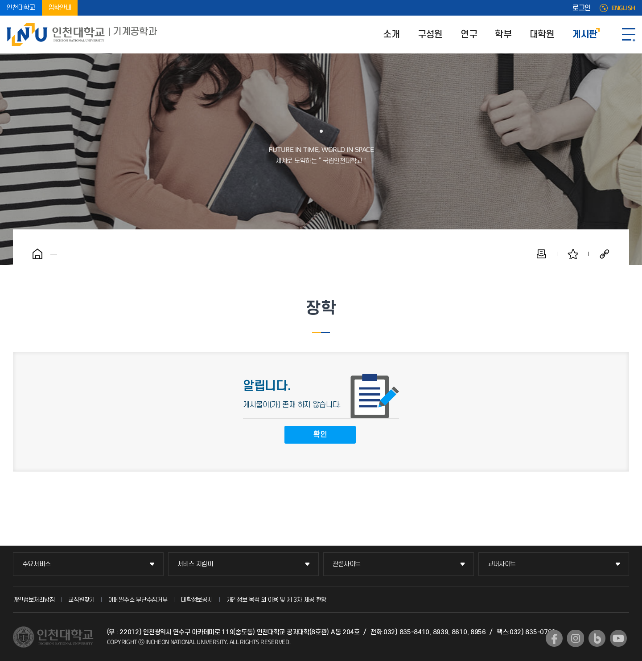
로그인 (581, 8)
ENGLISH (623, 8)
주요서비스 (36, 564)
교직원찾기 (81, 599)
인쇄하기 (541, 254)
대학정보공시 (196, 599)
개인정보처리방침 (34, 599)
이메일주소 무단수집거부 (137, 599)
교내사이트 (502, 564)
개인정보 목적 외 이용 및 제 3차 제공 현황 (276, 599)
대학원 (542, 34)
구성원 (430, 34)
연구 (469, 34)
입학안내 (60, 8)
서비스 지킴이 (195, 564)
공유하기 (604, 254)
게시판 (584, 34)
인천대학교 (21, 8)
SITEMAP (628, 34)
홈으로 (37, 254)
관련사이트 (347, 564)
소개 (391, 34)
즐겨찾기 (573, 254)
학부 (503, 34)
